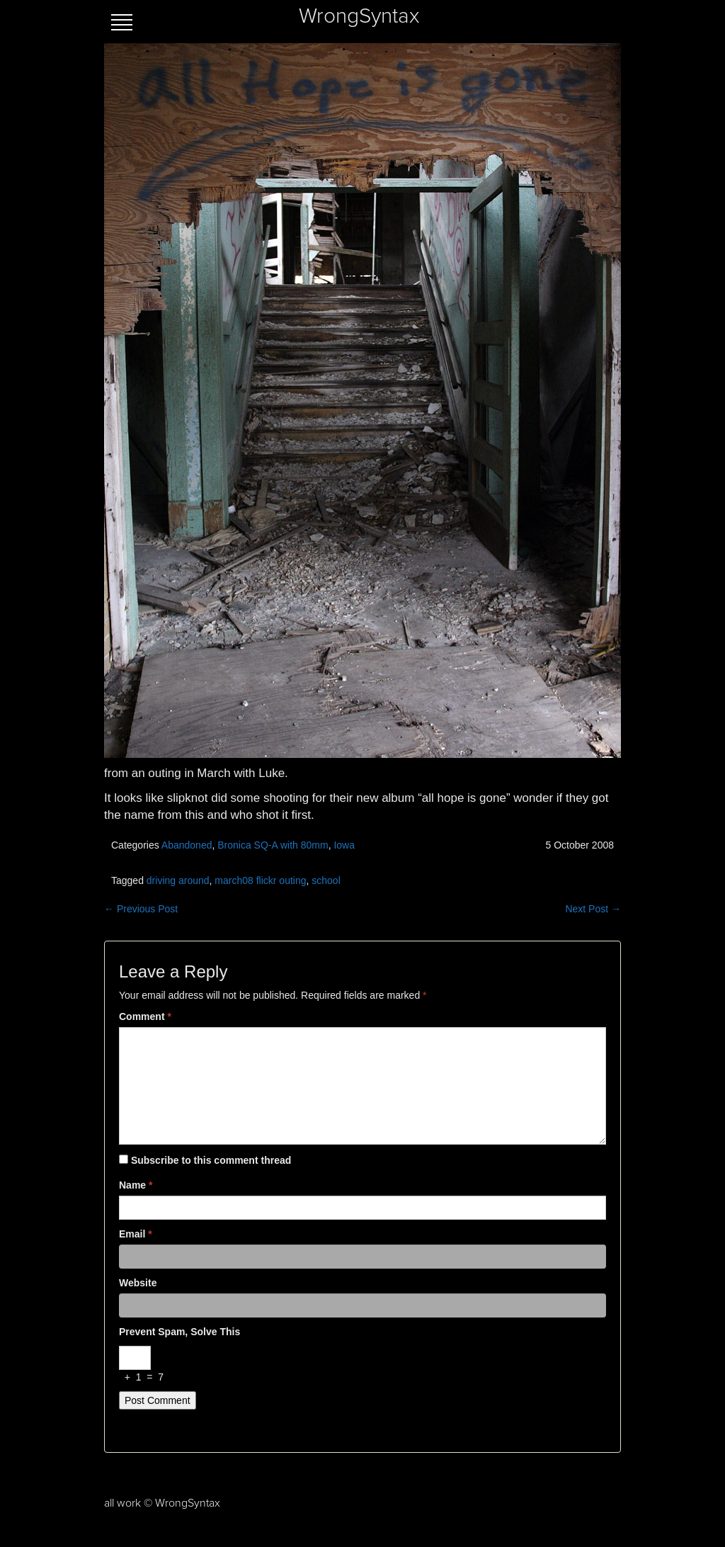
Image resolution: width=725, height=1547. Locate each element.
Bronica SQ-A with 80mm (272, 845)
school (326, 880)
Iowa (344, 845)
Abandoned (186, 845)
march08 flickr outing (260, 880)
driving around (178, 880)
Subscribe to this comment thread (211, 1160)
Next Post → (593, 908)
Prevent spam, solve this (179, 1331)
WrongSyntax (359, 16)
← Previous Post (141, 908)
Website (137, 1282)
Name (135, 1185)
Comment (145, 1016)
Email (135, 1234)
